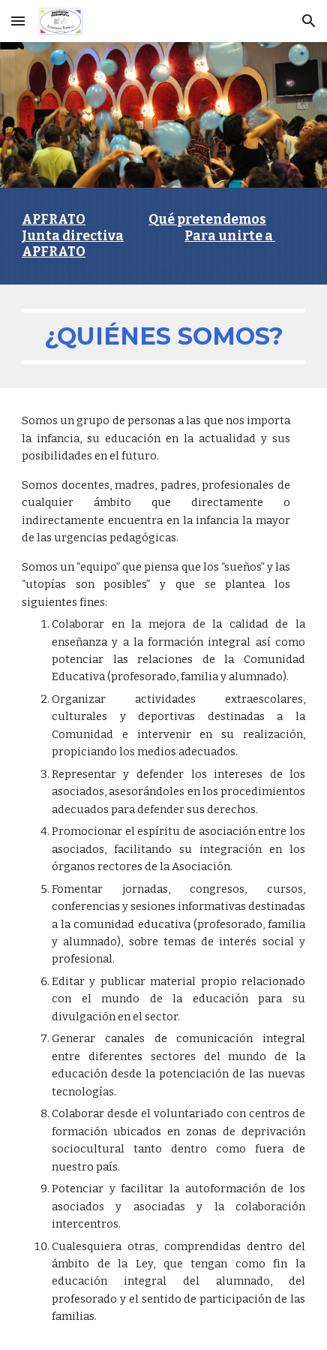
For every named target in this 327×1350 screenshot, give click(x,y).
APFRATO (54, 220)
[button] (18, 20)
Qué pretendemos (207, 220)
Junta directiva (73, 236)
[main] (163, 236)
